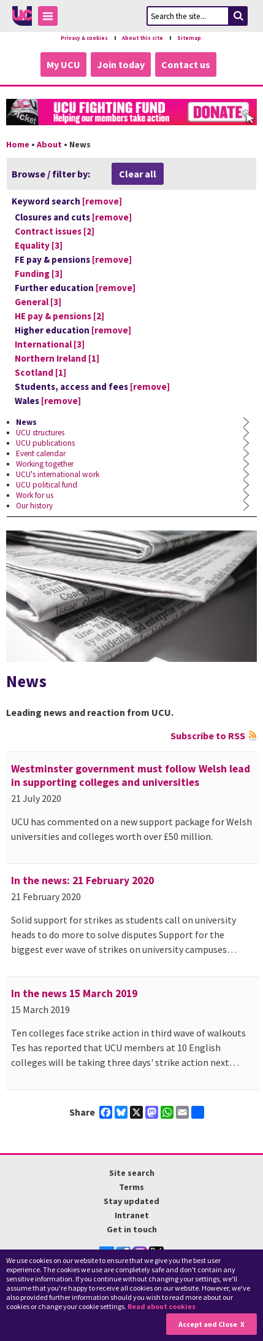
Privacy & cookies (84, 38)
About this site (142, 38)
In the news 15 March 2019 (74, 993)
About (49, 144)
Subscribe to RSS (207, 735)
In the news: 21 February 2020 (82, 880)
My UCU (63, 64)
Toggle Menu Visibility (51, 18)
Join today (121, 64)
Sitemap (189, 38)
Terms (131, 1186)
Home (17, 144)
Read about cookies (162, 1306)
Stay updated (131, 1201)
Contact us (185, 64)
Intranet (132, 1215)
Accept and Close (207, 1324)
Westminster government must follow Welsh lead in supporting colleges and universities (130, 775)
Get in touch (132, 1229)
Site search (131, 1172)
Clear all (137, 174)
